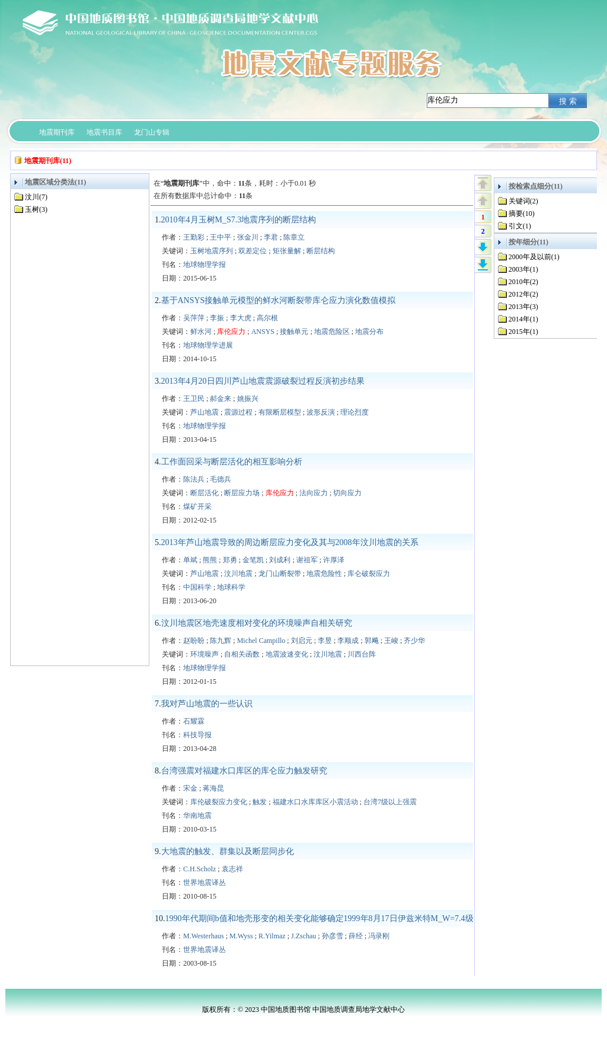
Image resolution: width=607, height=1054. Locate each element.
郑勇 (230, 560)
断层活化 (204, 493)
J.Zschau (303, 936)
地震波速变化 (287, 654)
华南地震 (197, 815)
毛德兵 (220, 479)
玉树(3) (36, 209)
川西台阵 (361, 654)
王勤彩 (194, 237)
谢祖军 (307, 560)
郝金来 (220, 398)
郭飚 (372, 640)
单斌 (190, 560)
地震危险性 (324, 573)
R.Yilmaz (272, 936)
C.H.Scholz (199, 869)
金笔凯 (253, 560)
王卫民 (194, 398)
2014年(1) (523, 319)
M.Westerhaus (203, 936)
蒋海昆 (213, 788)
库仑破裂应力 (368, 573)
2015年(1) (523, 331)
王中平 (220, 237)
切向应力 (347, 493)
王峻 (391, 640)
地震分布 (369, 331)
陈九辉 (220, 640)
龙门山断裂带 (279, 573)
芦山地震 (204, 412)
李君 (271, 237)
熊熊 (210, 560)
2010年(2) (523, 282)
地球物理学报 (204, 264)
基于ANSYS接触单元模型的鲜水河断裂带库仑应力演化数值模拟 (278, 300)
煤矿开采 (197, 506)
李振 (217, 318)
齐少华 (414, 640)
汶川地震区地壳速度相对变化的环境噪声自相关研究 (256, 623)
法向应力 (313, 493)
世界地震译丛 (204, 882)
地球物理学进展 (208, 345)
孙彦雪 (332, 936)
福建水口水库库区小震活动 (315, 802)
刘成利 (279, 560)
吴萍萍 (194, 318)
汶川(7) (36, 197)
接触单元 (294, 331)
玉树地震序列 (211, 251)
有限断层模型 (279, 412)
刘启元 (301, 640)
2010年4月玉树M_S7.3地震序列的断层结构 (239, 219)
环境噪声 (204, 654)
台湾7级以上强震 (390, 802)
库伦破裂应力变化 (218, 802)
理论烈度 (354, 412)
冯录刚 (378, 936)
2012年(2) (523, 294)
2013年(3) (523, 306)
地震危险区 (332, 331)
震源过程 (238, 412)
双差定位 (252, 251)
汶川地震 (238, 573)
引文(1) (520, 226)
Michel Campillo (261, 640)
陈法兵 (194, 479)
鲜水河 (201, 331)
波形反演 (320, 412)
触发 (260, 802)
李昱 (325, 640)
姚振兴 (247, 398)
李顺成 (348, 640)
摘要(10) (522, 213)
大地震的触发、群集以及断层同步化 (227, 851)
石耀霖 (194, 721)
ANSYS (262, 331)
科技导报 (197, 735)
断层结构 (320, 251)
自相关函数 (242, 654)
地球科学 (231, 587)
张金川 (247, 237)
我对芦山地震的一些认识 (207, 703)
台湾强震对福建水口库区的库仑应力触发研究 (244, 770)
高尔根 (267, 318)
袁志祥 (232, 869)
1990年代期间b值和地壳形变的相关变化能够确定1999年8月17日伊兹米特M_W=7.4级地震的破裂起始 (348, 918)
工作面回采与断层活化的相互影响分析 (231, 461)
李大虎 (240, 318)
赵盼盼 (194, 640)
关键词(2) (523, 201)
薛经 (356, 936)
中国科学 (197, 587)
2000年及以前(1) (534, 257)
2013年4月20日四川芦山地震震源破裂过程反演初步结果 (263, 381)
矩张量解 (287, 251)
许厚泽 (333, 560)
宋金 (190, 788)
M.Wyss (241, 936)
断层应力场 (242, 493)
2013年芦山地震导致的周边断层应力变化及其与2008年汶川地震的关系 (289, 542)
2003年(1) (523, 269)
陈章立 (294, 237)
